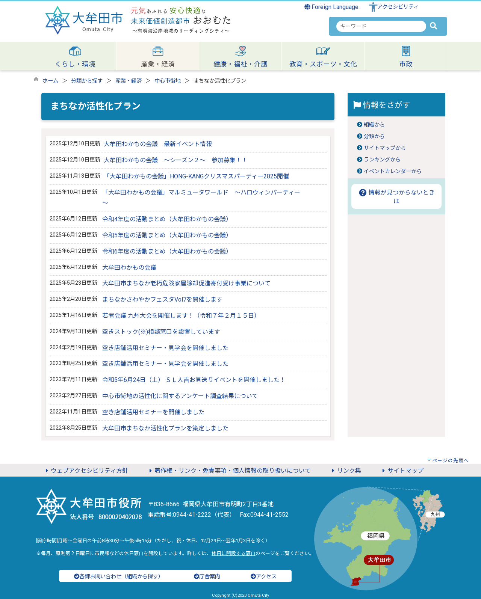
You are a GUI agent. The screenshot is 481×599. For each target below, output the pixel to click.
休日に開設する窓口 (234, 553)
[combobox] (381, 26)
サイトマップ (402, 470)
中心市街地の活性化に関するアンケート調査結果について (180, 396)
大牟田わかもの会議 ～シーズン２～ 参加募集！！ (176, 160)
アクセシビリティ (398, 7)
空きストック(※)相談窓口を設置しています (161, 331)
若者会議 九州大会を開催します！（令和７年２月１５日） (181, 315)
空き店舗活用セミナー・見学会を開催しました (165, 348)
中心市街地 (167, 81)
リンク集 (345, 470)
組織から (374, 125)
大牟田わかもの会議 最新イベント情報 (158, 144)
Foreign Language (331, 7)
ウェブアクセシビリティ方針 (85, 470)
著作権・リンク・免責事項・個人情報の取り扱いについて (229, 470)
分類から (374, 136)
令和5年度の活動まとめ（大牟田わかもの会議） (167, 235)
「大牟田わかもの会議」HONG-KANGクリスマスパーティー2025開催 (196, 176)
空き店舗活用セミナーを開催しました (153, 412)
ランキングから (382, 160)
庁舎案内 (207, 576)
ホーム (50, 81)
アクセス (264, 576)
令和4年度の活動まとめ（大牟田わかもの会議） (167, 219)
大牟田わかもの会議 (129, 267)
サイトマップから (385, 148)
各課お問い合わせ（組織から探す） (118, 576)
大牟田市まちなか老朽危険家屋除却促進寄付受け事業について (186, 283)
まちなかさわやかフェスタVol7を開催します (162, 299)
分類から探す (87, 81)
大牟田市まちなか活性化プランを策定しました (165, 428)
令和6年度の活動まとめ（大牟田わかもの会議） (167, 251)
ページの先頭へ (450, 460)
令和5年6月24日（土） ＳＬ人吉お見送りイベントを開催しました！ (194, 379)
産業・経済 (128, 81)
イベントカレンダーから (393, 171)
